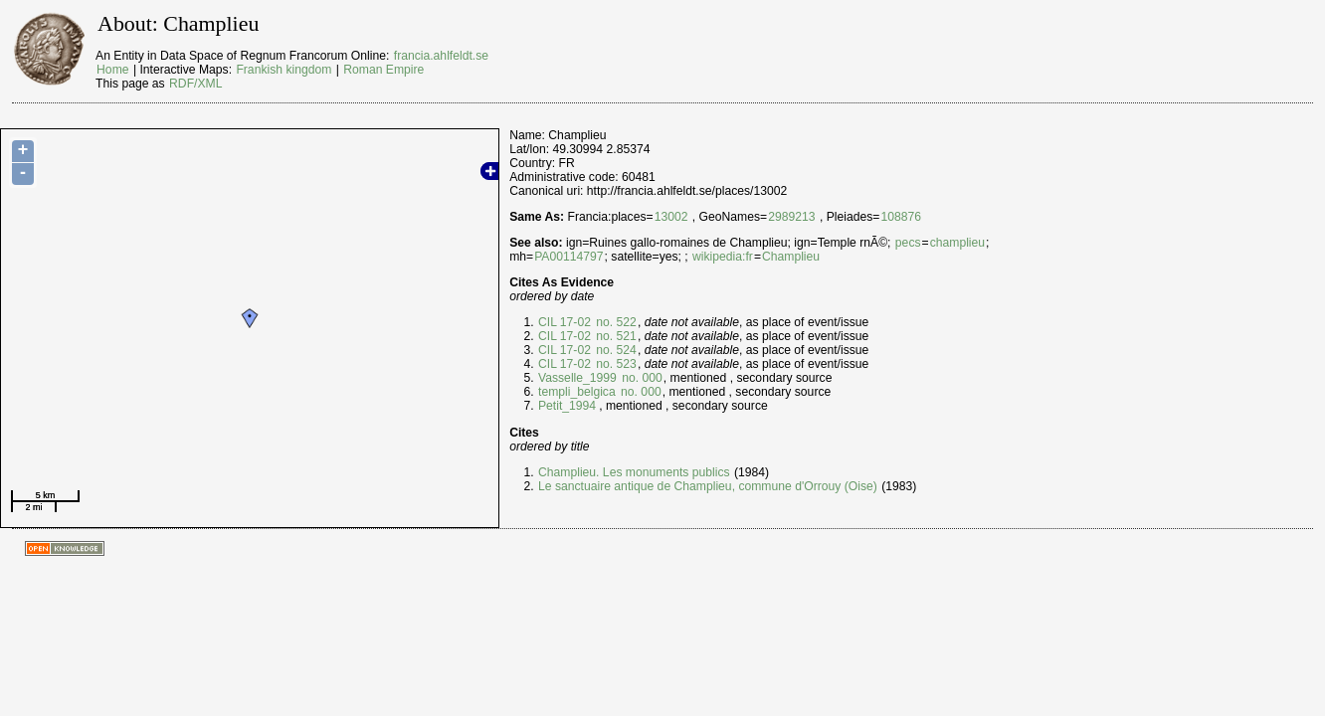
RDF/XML (195, 83)
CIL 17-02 (564, 322)
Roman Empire (383, 70)
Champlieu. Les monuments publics (634, 472)
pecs (908, 243)
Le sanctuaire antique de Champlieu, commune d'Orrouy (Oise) (707, 486)
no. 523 (615, 364)
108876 (900, 217)
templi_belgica (577, 392)
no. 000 (640, 378)
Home (112, 70)
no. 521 (615, 336)
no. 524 (615, 350)
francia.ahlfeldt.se (441, 56)
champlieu (957, 243)
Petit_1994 (567, 406)
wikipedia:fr (722, 257)
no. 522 (615, 322)
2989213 (791, 217)
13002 (671, 217)
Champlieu (791, 257)
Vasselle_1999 (577, 378)
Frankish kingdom (283, 70)
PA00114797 (568, 257)
